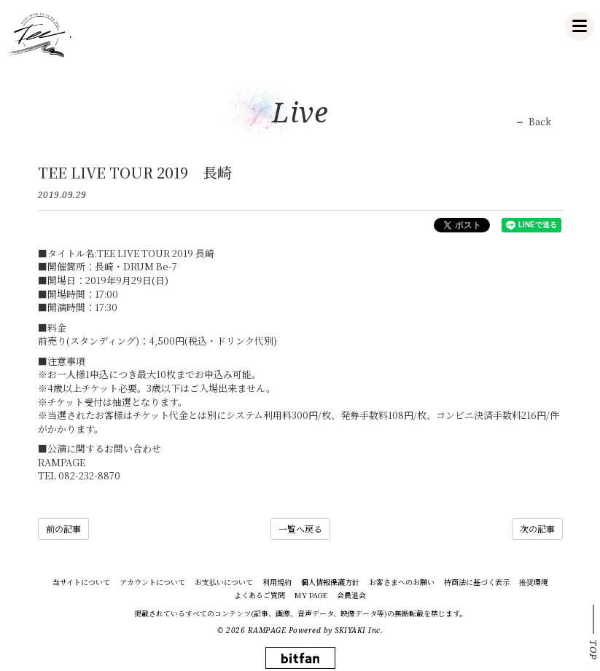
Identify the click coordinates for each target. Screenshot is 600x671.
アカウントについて (152, 582)
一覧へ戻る (300, 528)
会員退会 (351, 595)
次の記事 (537, 528)
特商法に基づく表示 (477, 582)
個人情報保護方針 (330, 582)
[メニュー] (579, 26)
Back (540, 121)
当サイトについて (81, 582)
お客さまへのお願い (402, 582)
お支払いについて (224, 582)
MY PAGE (311, 595)
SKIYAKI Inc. (359, 630)
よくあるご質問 (259, 595)
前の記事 (63, 528)
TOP (593, 650)
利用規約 (277, 582)
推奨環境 (533, 582)
